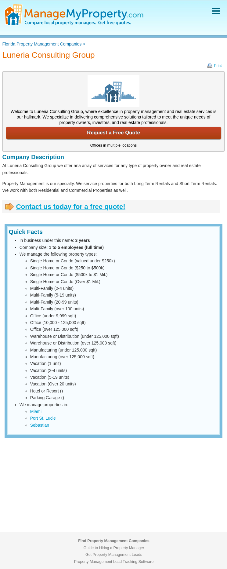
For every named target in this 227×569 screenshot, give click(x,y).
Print (218, 66)
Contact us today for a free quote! (70, 206)
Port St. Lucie (43, 418)
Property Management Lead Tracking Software (113, 562)
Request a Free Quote (113, 133)
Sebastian (39, 425)
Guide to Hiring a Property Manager (114, 548)
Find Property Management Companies (114, 541)
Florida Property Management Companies (41, 44)
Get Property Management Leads (113, 555)
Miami (35, 411)
